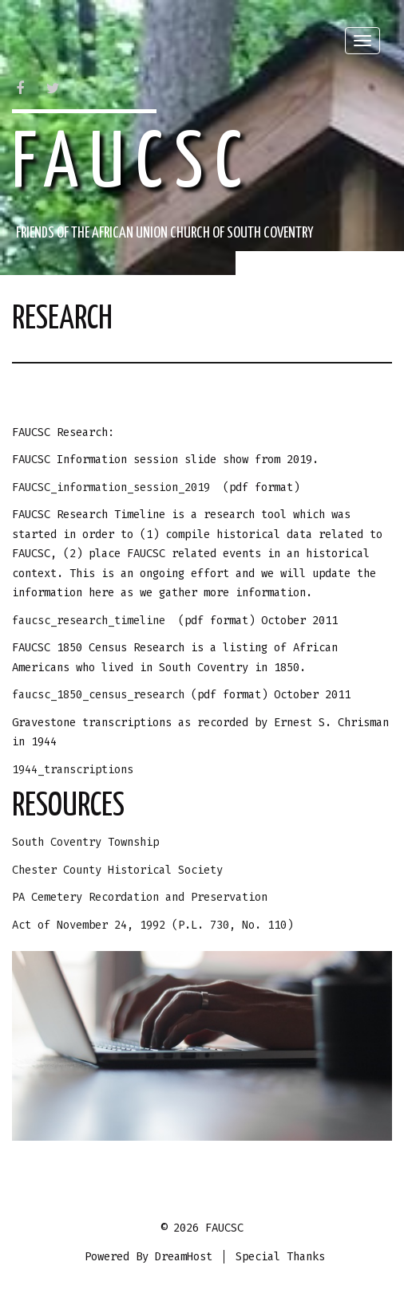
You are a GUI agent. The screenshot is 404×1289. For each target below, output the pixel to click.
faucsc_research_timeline (88, 620)
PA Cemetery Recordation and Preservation (139, 897)
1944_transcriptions (72, 769)
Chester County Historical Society (117, 870)
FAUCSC (133, 165)
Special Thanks (280, 1256)
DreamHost (183, 1256)
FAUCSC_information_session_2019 (111, 487)
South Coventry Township (85, 842)
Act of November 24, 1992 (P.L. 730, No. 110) (152, 925)
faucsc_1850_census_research (101, 694)
